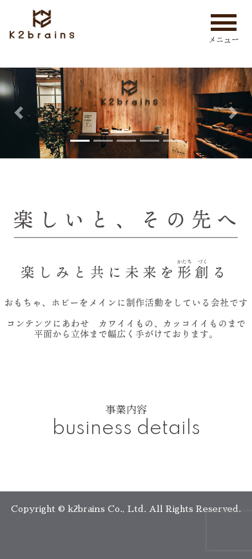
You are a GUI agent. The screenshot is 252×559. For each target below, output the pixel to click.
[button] (19, 113)
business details (126, 429)
